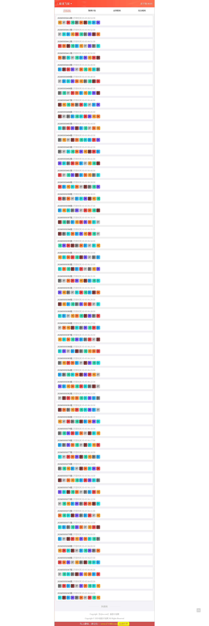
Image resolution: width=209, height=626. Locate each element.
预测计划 (92, 11)
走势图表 (117, 11)
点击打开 (123, 624)
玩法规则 (142, 11)
